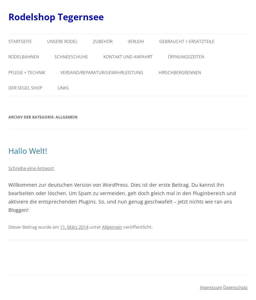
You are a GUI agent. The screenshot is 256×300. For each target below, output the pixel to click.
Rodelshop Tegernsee (56, 16)
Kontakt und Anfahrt (128, 57)
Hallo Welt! (27, 150)
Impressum (211, 287)
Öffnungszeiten (186, 57)
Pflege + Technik (26, 73)
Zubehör (102, 41)
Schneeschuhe (71, 57)
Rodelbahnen (23, 57)
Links (63, 88)
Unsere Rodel (62, 41)
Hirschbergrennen (180, 73)
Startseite (20, 41)
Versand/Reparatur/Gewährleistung (101, 73)
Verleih (136, 41)
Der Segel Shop (25, 88)
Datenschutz (235, 287)
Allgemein (112, 227)
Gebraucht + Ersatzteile (186, 41)
